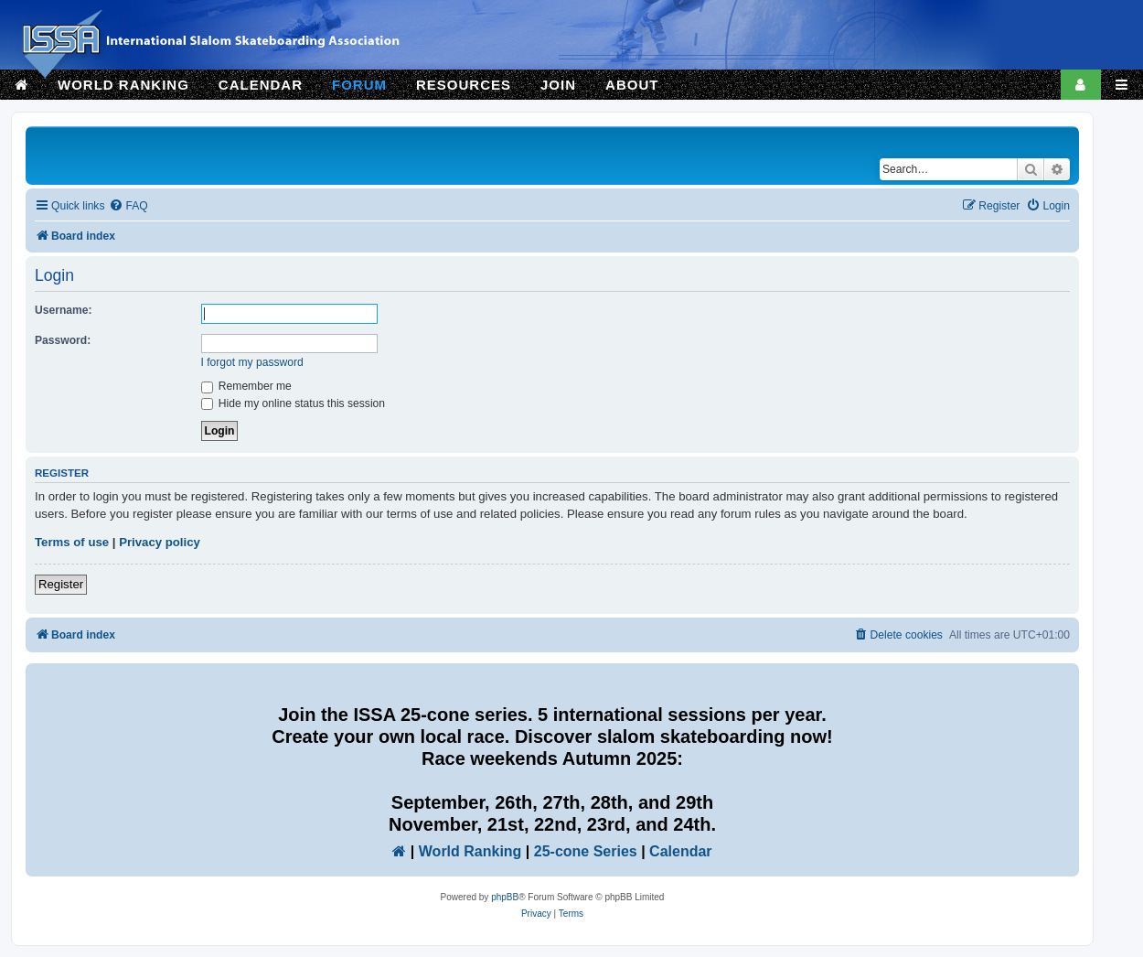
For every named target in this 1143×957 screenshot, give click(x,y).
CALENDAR (261, 84)
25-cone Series (585, 851)
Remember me (246, 386)
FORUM (359, 84)
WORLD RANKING (123, 84)
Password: (63, 340)
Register (60, 584)
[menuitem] (128, 206)
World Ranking (470, 851)
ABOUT (631, 84)
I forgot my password (252, 362)
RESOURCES (463, 84)
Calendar (680, 851)
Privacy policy (159, 542)
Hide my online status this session (293, 403)
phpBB (504, 897)
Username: (63, 310)
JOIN (558, 84)
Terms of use (72, 542)
